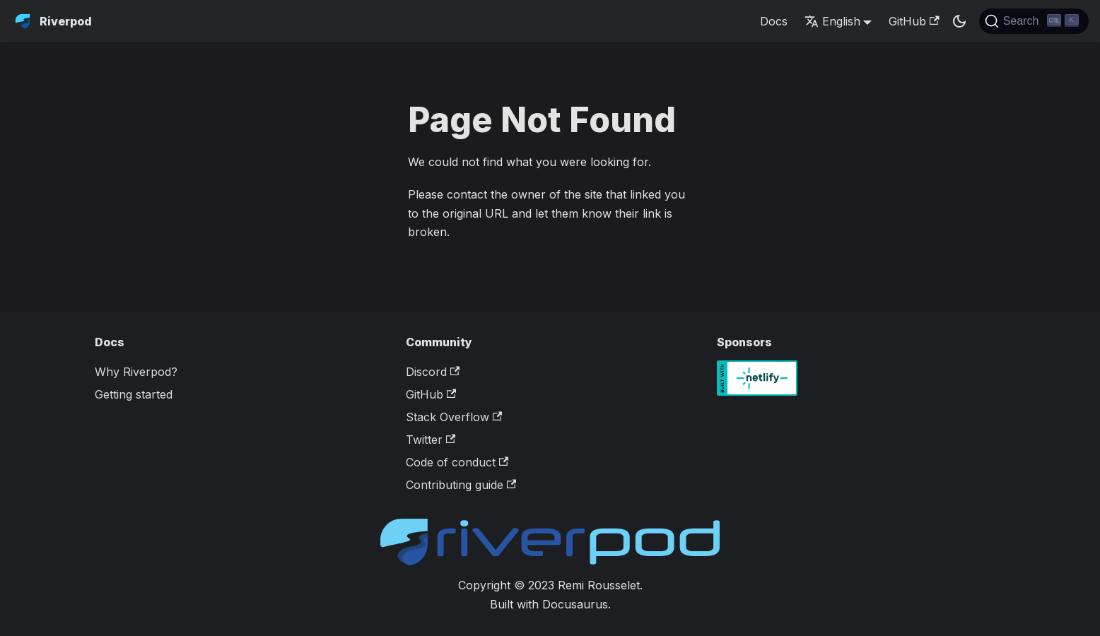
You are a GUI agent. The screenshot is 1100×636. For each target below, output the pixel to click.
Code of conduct (457, 462)
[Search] (1034, 21)
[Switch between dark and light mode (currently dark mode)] (959, 21)
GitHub (914, 21)
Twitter (430, 439)
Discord (433, 372)
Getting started (133, 394)
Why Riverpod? (136, 372)
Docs (774, 21)
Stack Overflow (454, 417)
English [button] (832, 21)
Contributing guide (461, 485)
